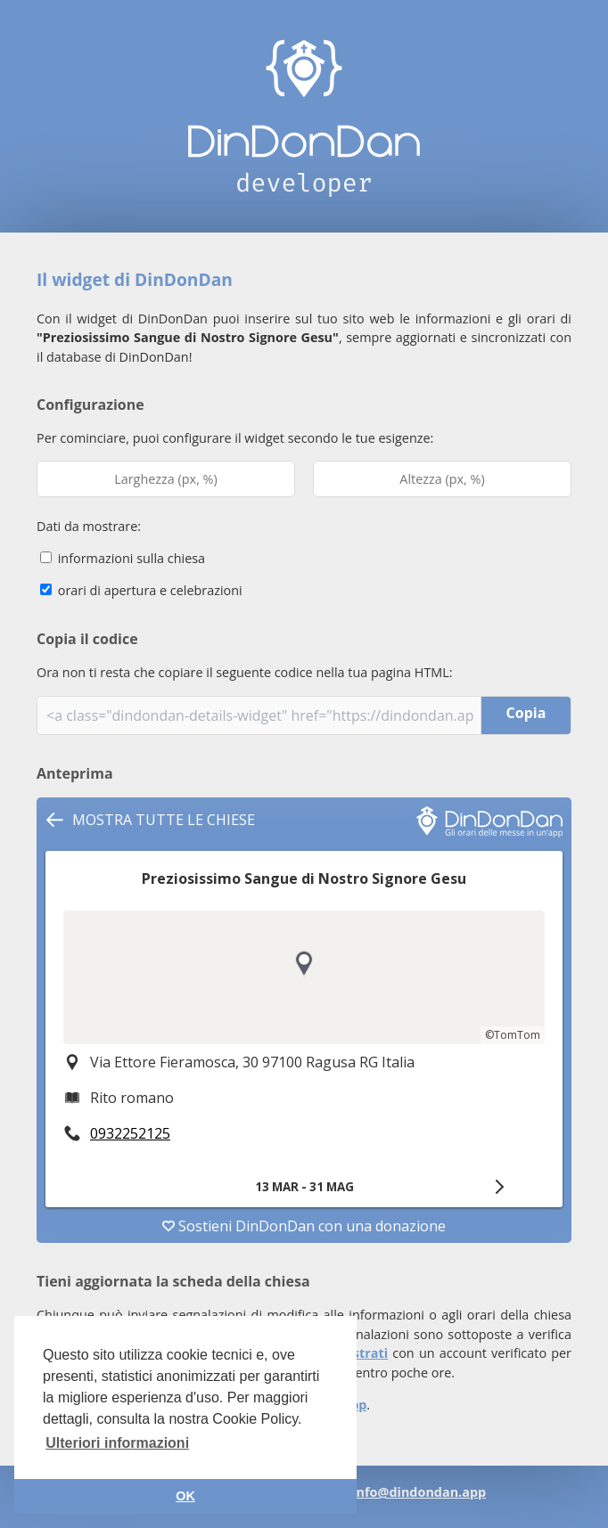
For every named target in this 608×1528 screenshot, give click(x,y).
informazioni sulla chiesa (122, 558)
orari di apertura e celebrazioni (141, 590)
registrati (358, 1352)
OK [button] (185, 1496)
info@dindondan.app (419, 1491)
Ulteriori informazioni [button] (117, 1442)
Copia (526, 713)
